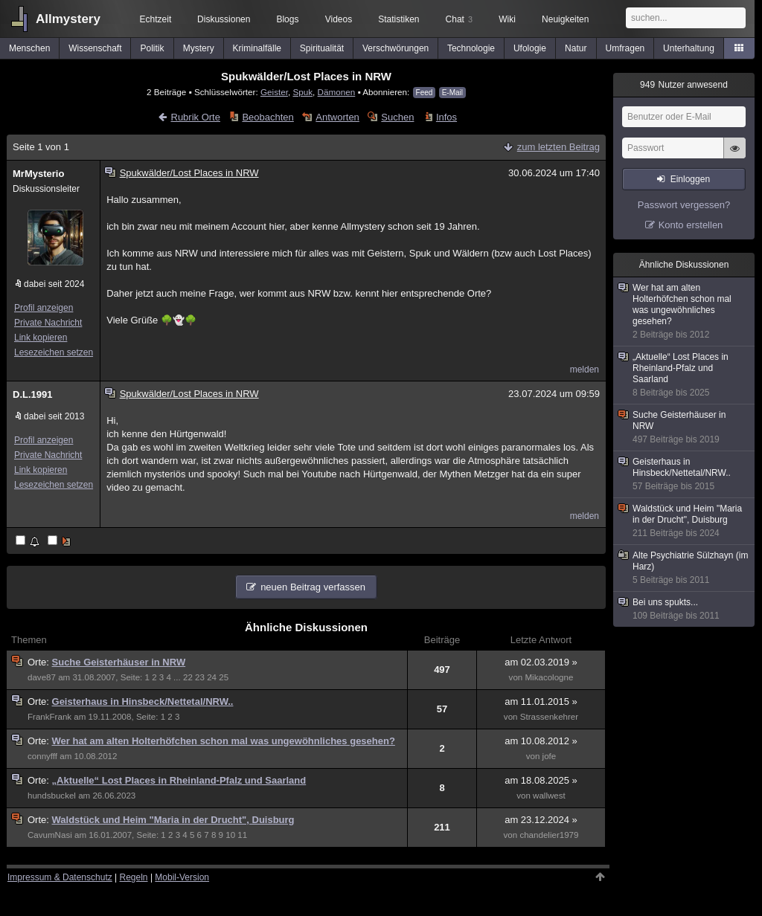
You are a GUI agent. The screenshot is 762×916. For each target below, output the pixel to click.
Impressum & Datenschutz (59, 877)
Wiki (507, 19)
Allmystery (68, 19)
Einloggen (690, 179)
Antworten (337, 117)
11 (242, 834)
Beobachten (267, 117)
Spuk (302, 92)
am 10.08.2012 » (541, 740)
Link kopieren (40, 337)
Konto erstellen (691, 224)
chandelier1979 (548, 834)
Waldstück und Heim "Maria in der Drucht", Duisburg (173, 819)
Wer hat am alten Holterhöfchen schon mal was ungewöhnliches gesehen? (223, 740)
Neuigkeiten (565, 19)
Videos (338, 19)
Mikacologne (549, 677)
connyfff (42, 756)
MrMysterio (38, 173)
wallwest (549, 795)
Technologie (471, 48)
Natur (575, 48)
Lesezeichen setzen (53, 352)
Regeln (134, 877)
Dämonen (337, 92)
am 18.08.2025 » (541, 780)
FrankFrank (49, 716)
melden (584, 369)
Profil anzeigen (43, 308)
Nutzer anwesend (684, 85)
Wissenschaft (94, 48)
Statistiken (398, 19)
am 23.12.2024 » (541, 819)
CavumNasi (50, 834)
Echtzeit (156, 19)
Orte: (40, 662)
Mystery (198, 48)
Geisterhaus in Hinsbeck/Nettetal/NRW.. (143, 701)
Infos (446, 117)
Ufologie (529, 48)
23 (200, 677)
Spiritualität (322, 48)
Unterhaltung (688, 48)
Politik (152, 48)
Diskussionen (223, 19)
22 (188, 677)
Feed (424, 92)
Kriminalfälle (257, 48)
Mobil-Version (182, 877)
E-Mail (452, 92)
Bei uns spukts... (684, 609)
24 (212, 677)
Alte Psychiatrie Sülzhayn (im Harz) (684, 568)
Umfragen (625, 48)
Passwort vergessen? (684, 204)
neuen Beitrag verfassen (312, 587)
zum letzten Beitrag (558, 146)
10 (230, 834)
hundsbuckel (52, 795)
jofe (549, 756)
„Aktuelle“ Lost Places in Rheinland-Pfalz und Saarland (179, 780)
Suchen (397, 117)
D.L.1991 (32, 394)
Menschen (29, 48)
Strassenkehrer (549, 716)
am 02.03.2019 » (541, 662)
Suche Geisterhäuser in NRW (119, 662)
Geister (274, 92)
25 (223, 677)
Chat (459, 19)
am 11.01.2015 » (541, 701)
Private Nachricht (48, 322)
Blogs (287, 19)
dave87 (42, 677)
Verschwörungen (395, 48)
